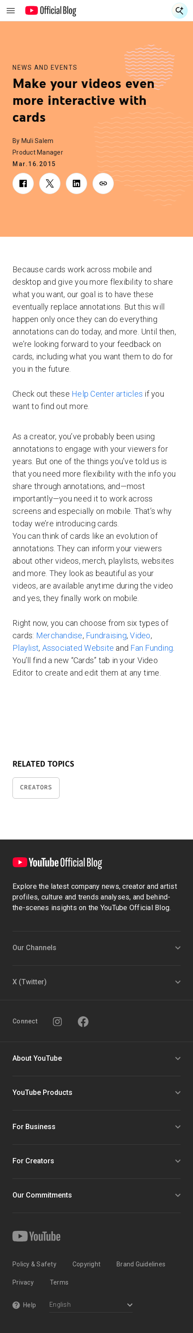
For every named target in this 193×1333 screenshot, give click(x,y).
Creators (36, 787)
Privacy (23, 1282)
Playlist (25, 648)
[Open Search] (180, 11)
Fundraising (106, 635)
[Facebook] (83, 1021)
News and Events (45, 67)
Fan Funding (151, 648)
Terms (59, 1282)
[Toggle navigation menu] (10, 10)
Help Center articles (107, 393)
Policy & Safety (34, 1264)
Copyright (86, 1264)
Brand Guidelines (141, 1264)
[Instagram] (57, 1021)
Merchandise (59, 635)
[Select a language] (91, 1305)
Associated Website (78, 648)
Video (140, 635)
